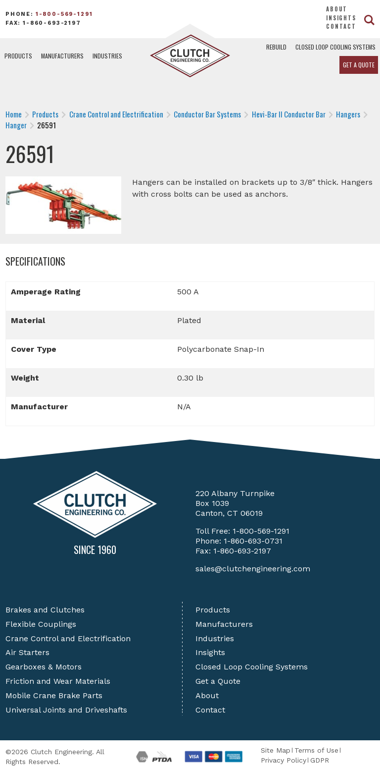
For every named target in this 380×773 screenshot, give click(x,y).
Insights (341, 18)
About (336, 9)
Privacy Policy (283, 760)
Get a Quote (359, 64)
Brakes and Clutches (45, 609)
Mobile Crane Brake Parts (53, 695)
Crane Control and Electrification (68, 638)
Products (18, 56)
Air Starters (27, 652)
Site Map (275, 750)
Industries (107, 56)
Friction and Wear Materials (57, 681)
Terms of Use (316, 750)
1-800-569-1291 (64, 14)
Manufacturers (62, 56)
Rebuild (276, 47)
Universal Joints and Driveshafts (66, 710)
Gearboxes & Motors (43, 666)
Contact (341, 26)
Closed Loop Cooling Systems (335, 47)
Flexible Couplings (40, 624)
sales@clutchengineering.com (252, 568)
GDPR (319, 760)
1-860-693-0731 (253, 541)
